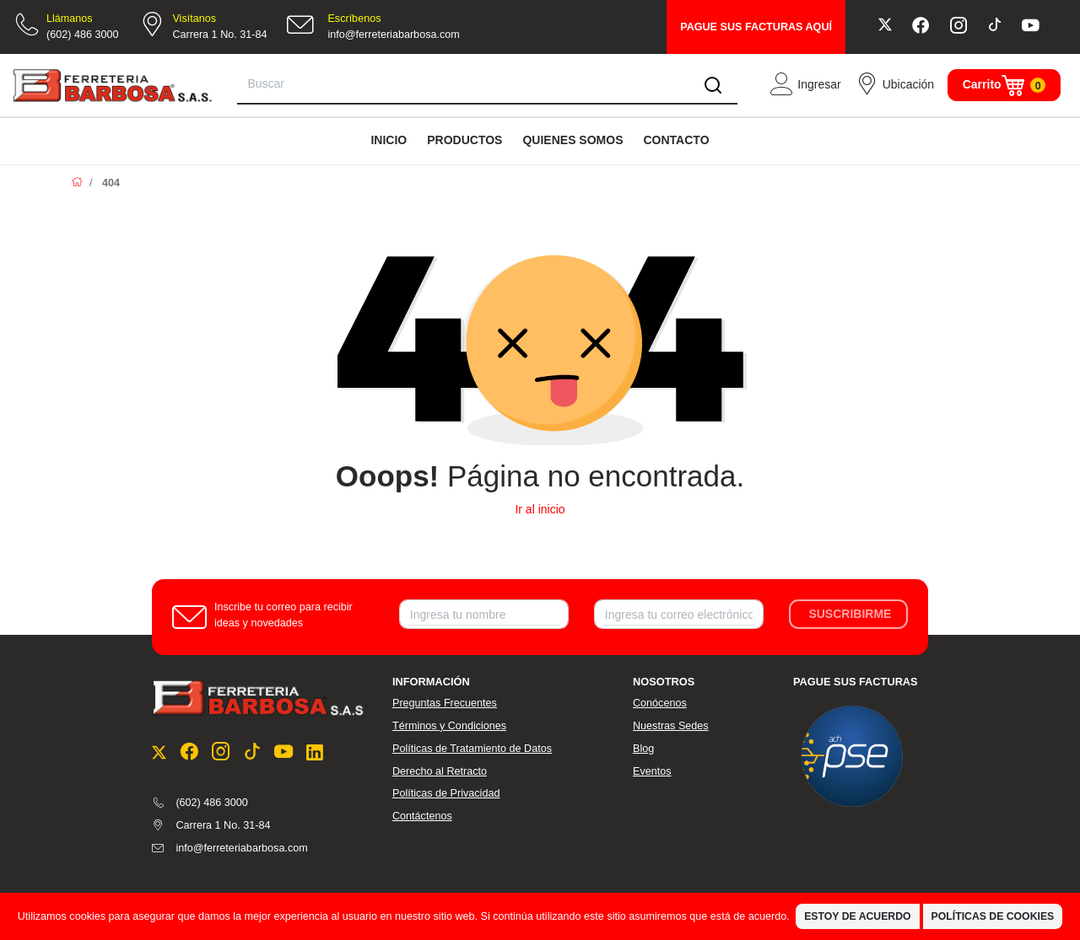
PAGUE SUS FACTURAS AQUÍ (756, 27)
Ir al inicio (539, 509)
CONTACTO (676, 140)
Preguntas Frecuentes (444, 703)
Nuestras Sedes (671, 726)
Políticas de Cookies (993, 916)
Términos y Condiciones (449, 726)
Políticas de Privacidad (446, 793)
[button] (805, 85)
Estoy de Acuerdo (857, 916)
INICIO (388, 140)
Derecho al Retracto (439, 771)
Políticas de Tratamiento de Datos (472, 749)
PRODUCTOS (464, 140)
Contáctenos (422, 816)
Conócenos (660, 703)
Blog (643, 749)
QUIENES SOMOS (572, 140)
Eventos (652, 771)
